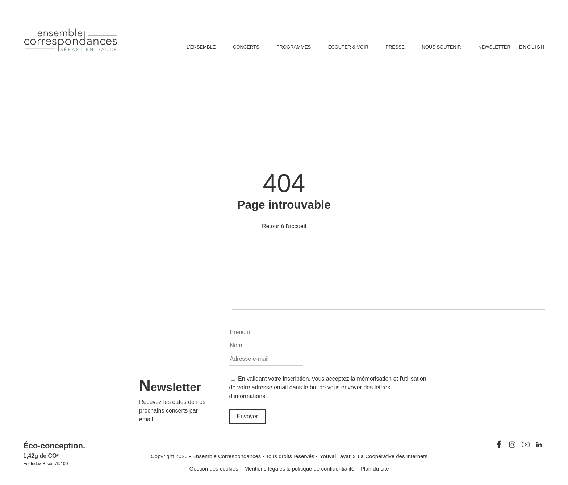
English (532, 47)
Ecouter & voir (348, 47)
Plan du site (374, 468)
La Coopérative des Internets (392, 456)
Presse (395, 47)
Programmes (293, 47)
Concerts (246, 47)
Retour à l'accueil (284, 226)
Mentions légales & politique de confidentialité (300, 468)
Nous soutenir (441, 47)
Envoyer (247, 416)
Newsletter (494, 47)
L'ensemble (201, 47)
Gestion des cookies (213, 468)
